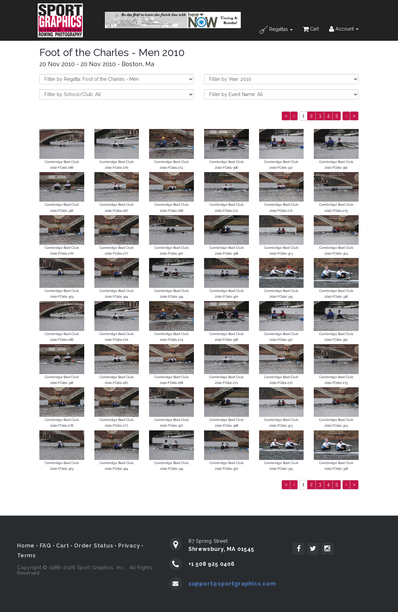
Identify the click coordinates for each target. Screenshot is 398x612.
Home (26, 545)
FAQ (45, 545)
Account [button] (344, 29)
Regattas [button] (276, 29)
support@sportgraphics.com (232, 583)
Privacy (129, 545)
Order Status (93, 545)
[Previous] (286, 115)
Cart (311, 29)
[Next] (346, 115)
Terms (26, 555)
